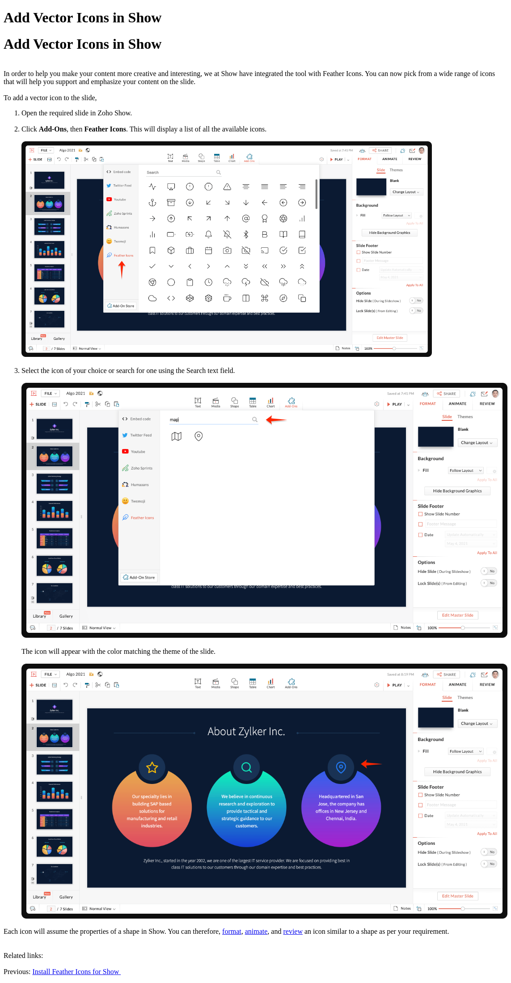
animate (256, 931)
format (231, 931)
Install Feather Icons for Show (76, 971)
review (293, 931)
